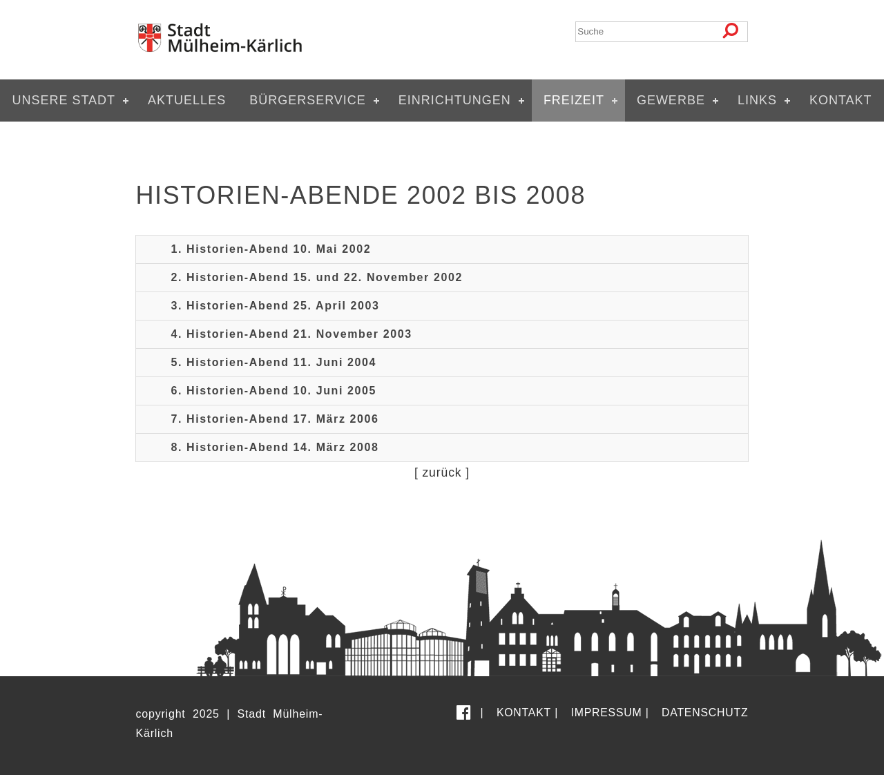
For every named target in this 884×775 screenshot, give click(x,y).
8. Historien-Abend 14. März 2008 (274, 447)
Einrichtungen (454, 100)
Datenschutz (705, 712)
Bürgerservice (307, 100)
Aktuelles (187, 100)
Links (757, 100)
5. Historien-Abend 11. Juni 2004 (273, 362)
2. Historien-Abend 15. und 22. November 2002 (317, 277)
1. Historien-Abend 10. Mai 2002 (271, 249)
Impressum (606, 712)
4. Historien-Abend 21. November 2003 (291, 334)
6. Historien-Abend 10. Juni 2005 (273, 390)
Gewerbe (671, 100)
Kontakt (840, 100)
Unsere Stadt (63, 100)
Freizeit (574, 100)
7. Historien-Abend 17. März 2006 (274, 419)
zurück (441, 472)
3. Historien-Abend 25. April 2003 (275, 306)
